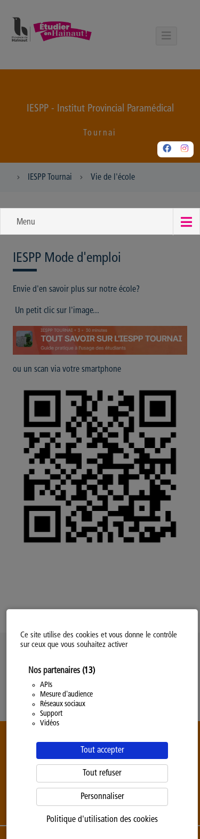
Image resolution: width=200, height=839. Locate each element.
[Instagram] (184, 149)
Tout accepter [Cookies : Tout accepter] (102, 750)
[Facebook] (167, 149)
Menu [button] (26, 222)
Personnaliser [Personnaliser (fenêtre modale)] (102, 797)
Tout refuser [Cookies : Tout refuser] (102, 773)
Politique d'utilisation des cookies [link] (102, 820)
